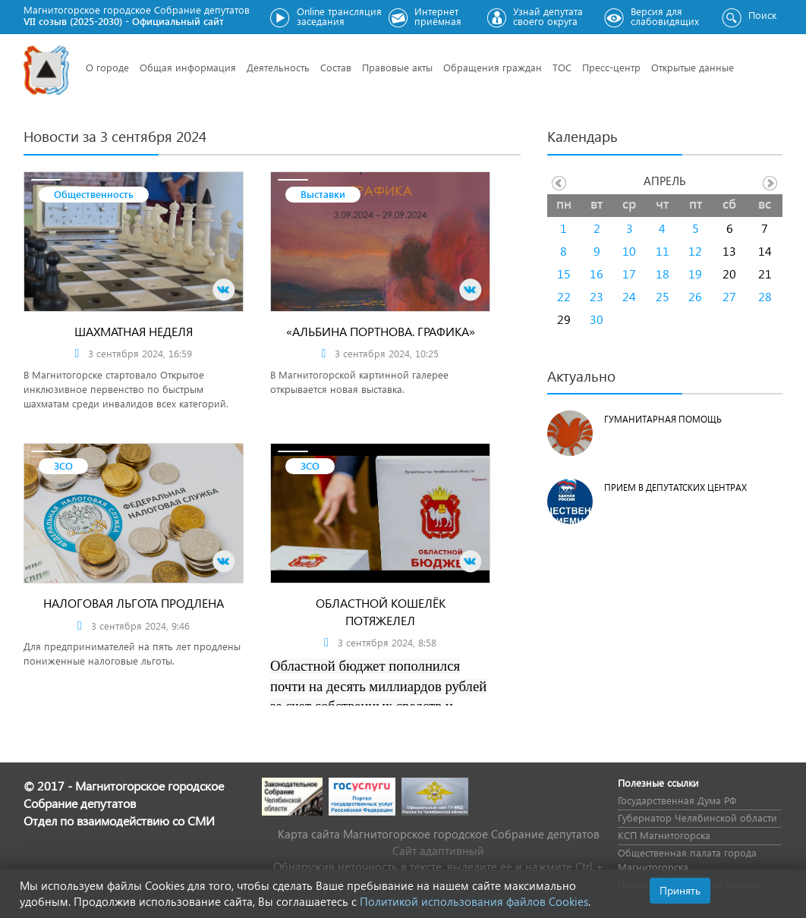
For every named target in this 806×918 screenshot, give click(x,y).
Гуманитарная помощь (663, 419)
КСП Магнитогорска (664, 834)
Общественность (94, 193)
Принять (680, 890)
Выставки (323, 193)
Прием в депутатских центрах (675, 487)
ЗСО (63, 465)
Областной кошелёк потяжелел (381, 611)
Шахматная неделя (133, 331)
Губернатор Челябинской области (697, 817)
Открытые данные (692, 67)
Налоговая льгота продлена (133, 603)
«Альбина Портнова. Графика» (380, 331)
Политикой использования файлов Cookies (474, 901)
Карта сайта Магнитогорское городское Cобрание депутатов (439, 833)
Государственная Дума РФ (677, 800)
